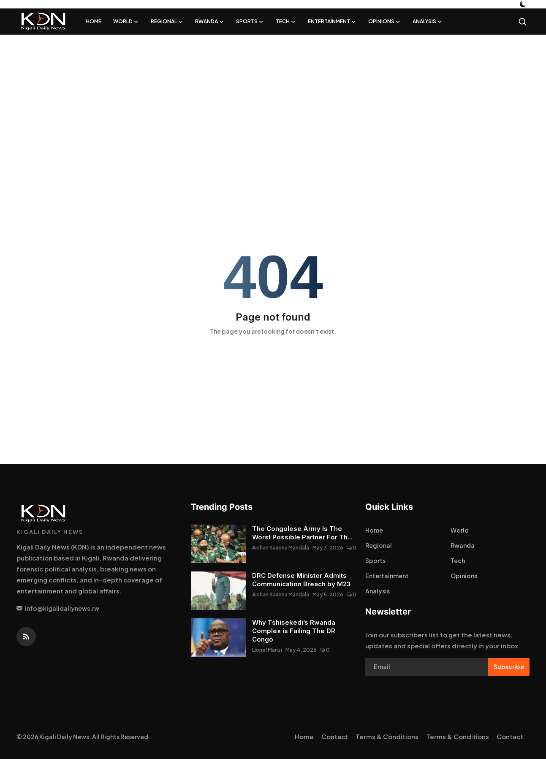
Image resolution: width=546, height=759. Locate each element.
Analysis (377, 591)
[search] (522, 21)
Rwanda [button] (209, 21)
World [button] (126, 21)
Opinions (464, 575)
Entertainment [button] (332, 21)
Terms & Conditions (387, 736)
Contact (334, 736)
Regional (378, 545)
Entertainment (387, 575)
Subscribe (509, 666)
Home (93, 21)
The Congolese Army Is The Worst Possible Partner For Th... (302, 533)
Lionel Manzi (267, 650)
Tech (458, 560)
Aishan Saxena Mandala (280, 547)
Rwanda (463, 545)
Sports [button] (250, 21)
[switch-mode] (523, 4)
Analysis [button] (428, 21)
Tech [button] (286, 21)
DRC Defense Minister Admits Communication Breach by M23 (301, 579)
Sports (375, 560)
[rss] (26, 636)
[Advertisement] (253, 102)
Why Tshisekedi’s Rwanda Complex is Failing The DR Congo (293, 630)
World (460, 530)
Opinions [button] (384, 21)
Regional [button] (167, 21)
